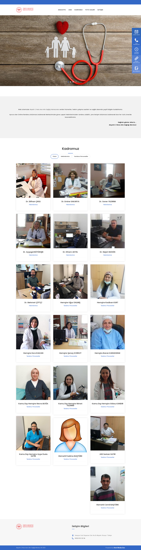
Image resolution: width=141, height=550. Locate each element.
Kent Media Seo (119, 548)
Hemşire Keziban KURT (107, 302)
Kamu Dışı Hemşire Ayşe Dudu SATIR (33, 455)
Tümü (54, 156)
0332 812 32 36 (80, 538)
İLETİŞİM (100, 10)
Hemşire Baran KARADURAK (107, 353)
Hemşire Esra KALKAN (33, 353)
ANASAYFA (62, 10)
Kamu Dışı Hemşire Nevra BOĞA (33, 403)
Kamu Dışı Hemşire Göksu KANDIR (107, 403)
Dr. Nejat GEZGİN (107, 252)
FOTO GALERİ (90, 10)
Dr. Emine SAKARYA (70, 201)
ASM (70, 10)
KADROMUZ (78, 10)
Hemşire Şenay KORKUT (70, 353)
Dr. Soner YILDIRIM (107, 201)
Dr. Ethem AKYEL (70, 252)
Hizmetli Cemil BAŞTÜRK (107, 504)
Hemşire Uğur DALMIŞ (70, 302)
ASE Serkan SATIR (108, 454)
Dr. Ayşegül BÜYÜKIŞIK (33, 252)
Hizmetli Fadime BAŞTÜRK (70, 456)
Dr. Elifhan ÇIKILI (33, 201)
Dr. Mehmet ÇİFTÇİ (33, 302)
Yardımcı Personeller (81, 156)
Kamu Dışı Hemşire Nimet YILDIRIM (70, 404)
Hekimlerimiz (65, 156)
